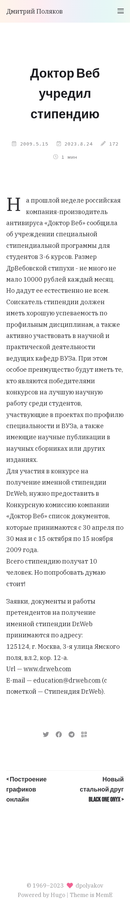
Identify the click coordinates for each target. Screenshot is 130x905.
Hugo (58, 894)
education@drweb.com (67, 680)
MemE (104, 894)
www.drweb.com (47, 669)
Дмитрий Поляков (34, 11)
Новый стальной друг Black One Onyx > (102, 789)
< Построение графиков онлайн (26, 789)
